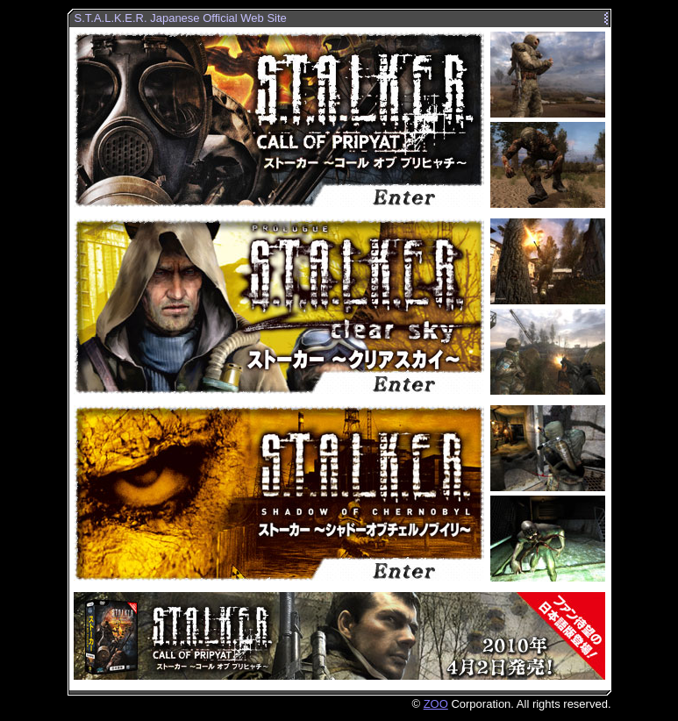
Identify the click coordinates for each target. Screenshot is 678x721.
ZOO (436, 703)
